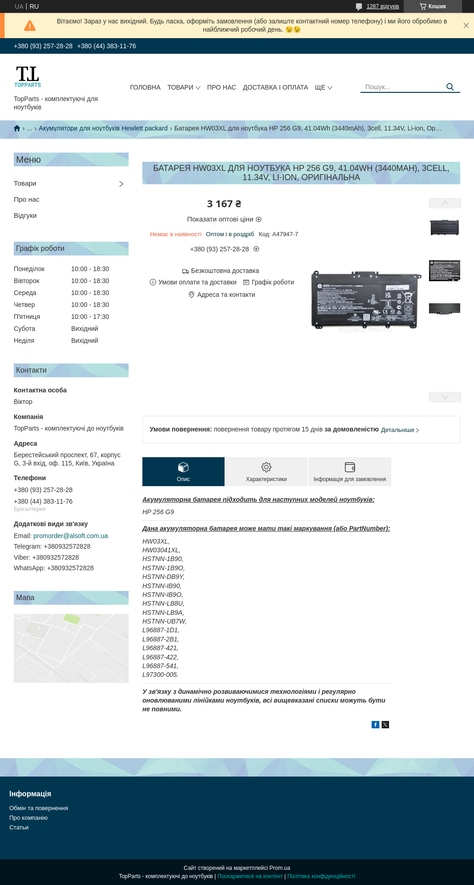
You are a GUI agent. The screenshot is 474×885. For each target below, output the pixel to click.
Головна (145, 87)
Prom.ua (280, 868)
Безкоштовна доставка (225, 270)
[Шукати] (450, 87)
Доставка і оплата (275, 87)
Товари (180, 87)
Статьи (18, 827)
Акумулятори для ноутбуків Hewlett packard (103, 128)
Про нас (221, 87)
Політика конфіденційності (322, 876)
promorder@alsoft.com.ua (71, 535)
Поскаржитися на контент (250, 876)
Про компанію (28, 817)
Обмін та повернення (38, 808)
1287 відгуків (383, 6)
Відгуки (25, 215)
